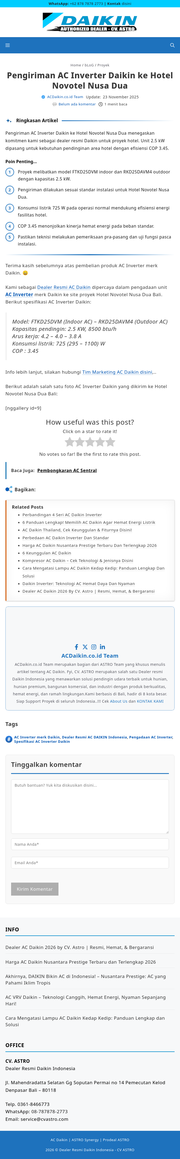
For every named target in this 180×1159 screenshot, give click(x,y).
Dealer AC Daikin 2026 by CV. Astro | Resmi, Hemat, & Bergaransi (88, 591)
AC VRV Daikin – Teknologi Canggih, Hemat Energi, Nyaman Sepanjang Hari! (85, 1000)
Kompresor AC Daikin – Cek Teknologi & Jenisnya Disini (77, 560)
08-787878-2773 (49, 1111)
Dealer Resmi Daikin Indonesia (86, 1149)
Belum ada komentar (77, 104)
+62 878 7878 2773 (86, 3)
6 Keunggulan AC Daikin (46, 553)
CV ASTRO (125, 1149)
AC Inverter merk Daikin (37, 737)
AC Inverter (19, 294)
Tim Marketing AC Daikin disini (117, 372)
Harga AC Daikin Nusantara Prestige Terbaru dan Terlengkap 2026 (89, 545)
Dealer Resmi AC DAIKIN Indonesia (94, 737)
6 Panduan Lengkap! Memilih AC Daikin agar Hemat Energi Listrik (88, 522)
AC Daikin (59, 1139)
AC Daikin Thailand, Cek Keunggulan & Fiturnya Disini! (77, 529)
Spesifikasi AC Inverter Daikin (42, 741)
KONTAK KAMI (150, 701)
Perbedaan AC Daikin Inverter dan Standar (65, 537)
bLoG (89, 65)
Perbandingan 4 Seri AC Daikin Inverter (62, 514)
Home (76, 65)
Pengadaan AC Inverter (150, 737)
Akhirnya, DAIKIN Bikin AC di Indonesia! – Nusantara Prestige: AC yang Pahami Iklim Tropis (85, 979)
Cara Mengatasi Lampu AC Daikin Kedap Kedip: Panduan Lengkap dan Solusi (85, 1021)
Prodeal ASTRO (116, 1139)
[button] (172, 45)
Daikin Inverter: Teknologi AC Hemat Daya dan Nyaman (78, 583)
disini (126, 3)
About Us (118, 701)
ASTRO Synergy (85, 1139)
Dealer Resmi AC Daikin (64, 287)
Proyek (103, 65)
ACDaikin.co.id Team (65, 96)
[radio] (70, 443)
